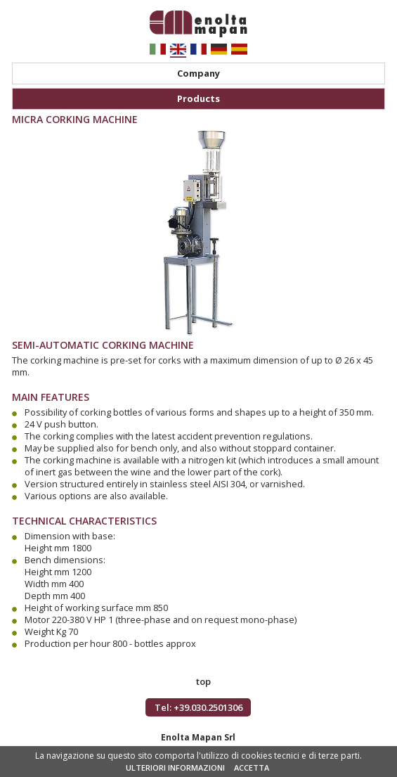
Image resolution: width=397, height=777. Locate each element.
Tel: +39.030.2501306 (198, 707)
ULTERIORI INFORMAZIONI (175, 767)
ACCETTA (251, 767)
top (203, 681)
